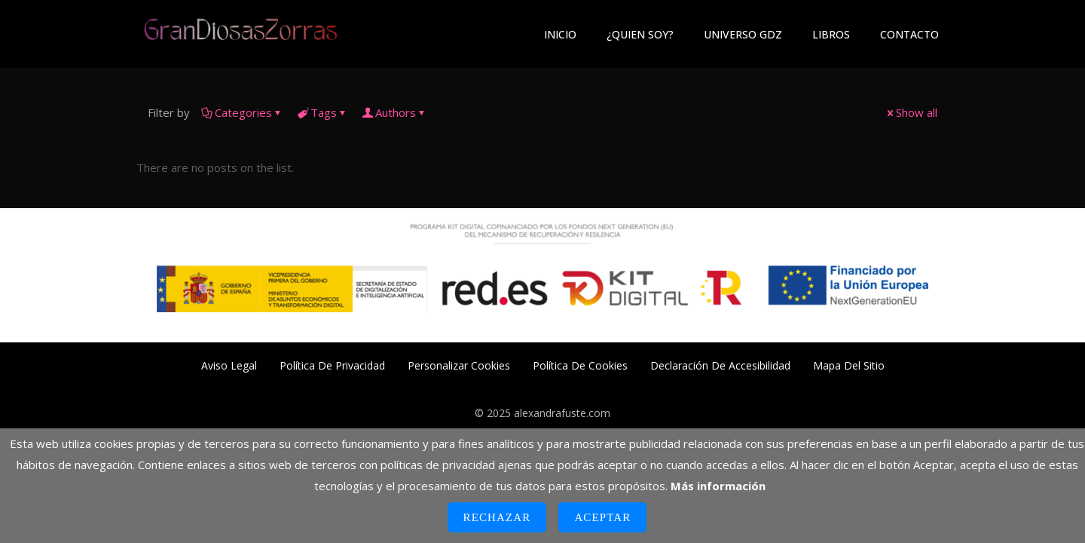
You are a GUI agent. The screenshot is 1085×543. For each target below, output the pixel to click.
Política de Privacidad (332, 365)
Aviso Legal (229, 365)
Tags (322, 112)
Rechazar (497, 517)
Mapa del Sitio (849, 365)
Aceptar (602, 517)
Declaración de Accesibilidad (720, 365)
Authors (394, 112)
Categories (242, 112)
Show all (911, 112)
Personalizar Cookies (459, 365)
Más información (718, 485)
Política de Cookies (580, 365)
